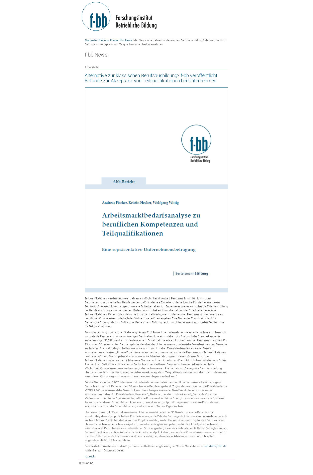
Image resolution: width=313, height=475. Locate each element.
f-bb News (126, 40)
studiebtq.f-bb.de (215, 446)
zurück (90, 456)
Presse (114, 40)
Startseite (91, 40)
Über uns (103, 40)
